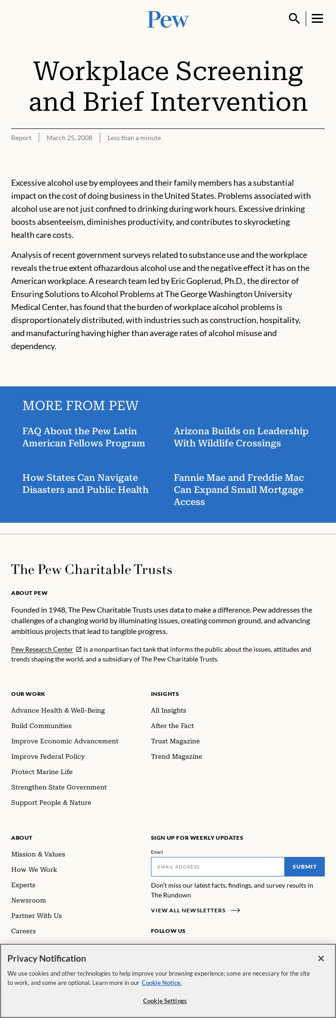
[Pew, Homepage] (168, 18)
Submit (305, 866)
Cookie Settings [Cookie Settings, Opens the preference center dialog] (165, 1001)
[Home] (91, 569)
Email (157, 851)
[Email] (218, 866)
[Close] (321, 959)
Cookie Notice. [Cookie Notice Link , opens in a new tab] (162, 983)
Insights (165, 693)
